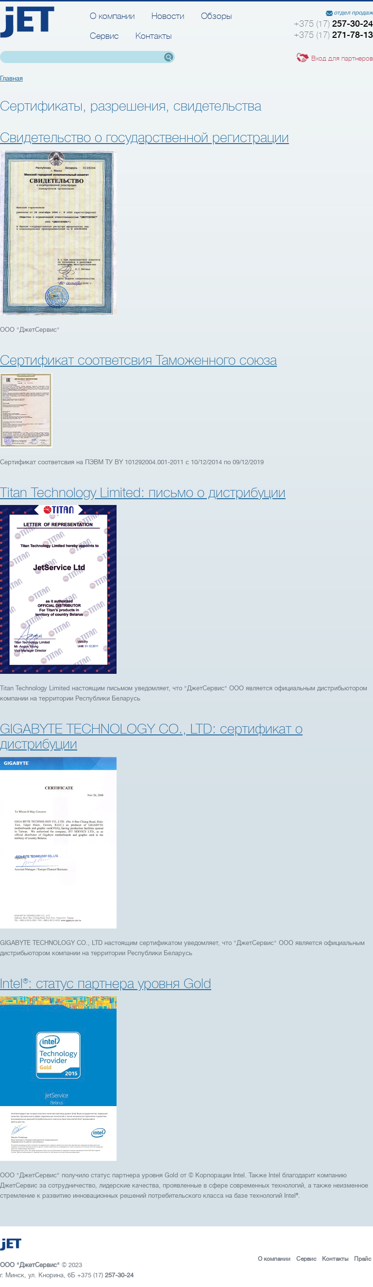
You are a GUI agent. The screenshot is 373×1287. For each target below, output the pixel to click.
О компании (112, 16)
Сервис (104, 36)
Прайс (362, 1258)
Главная (11, 78)
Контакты (153, 36)
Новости (168, 16)
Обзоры (216, 16)
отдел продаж (353, 12)
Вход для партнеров (342, 58)
